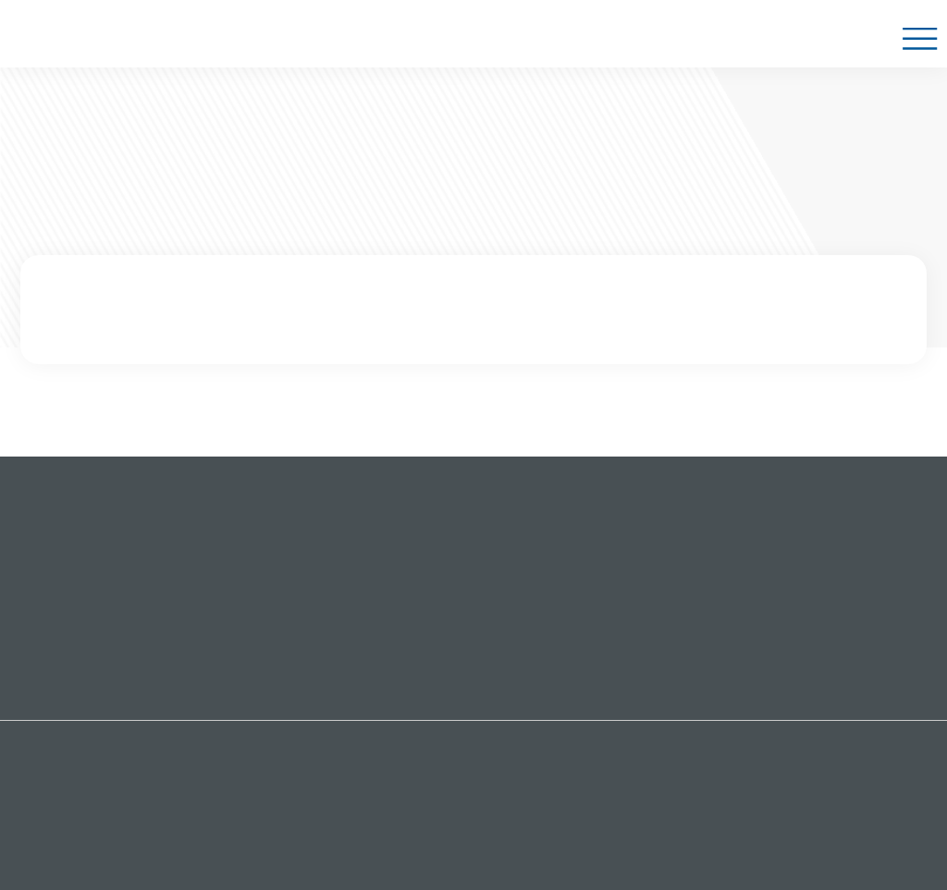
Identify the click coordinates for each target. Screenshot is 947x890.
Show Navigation (918, 42)
